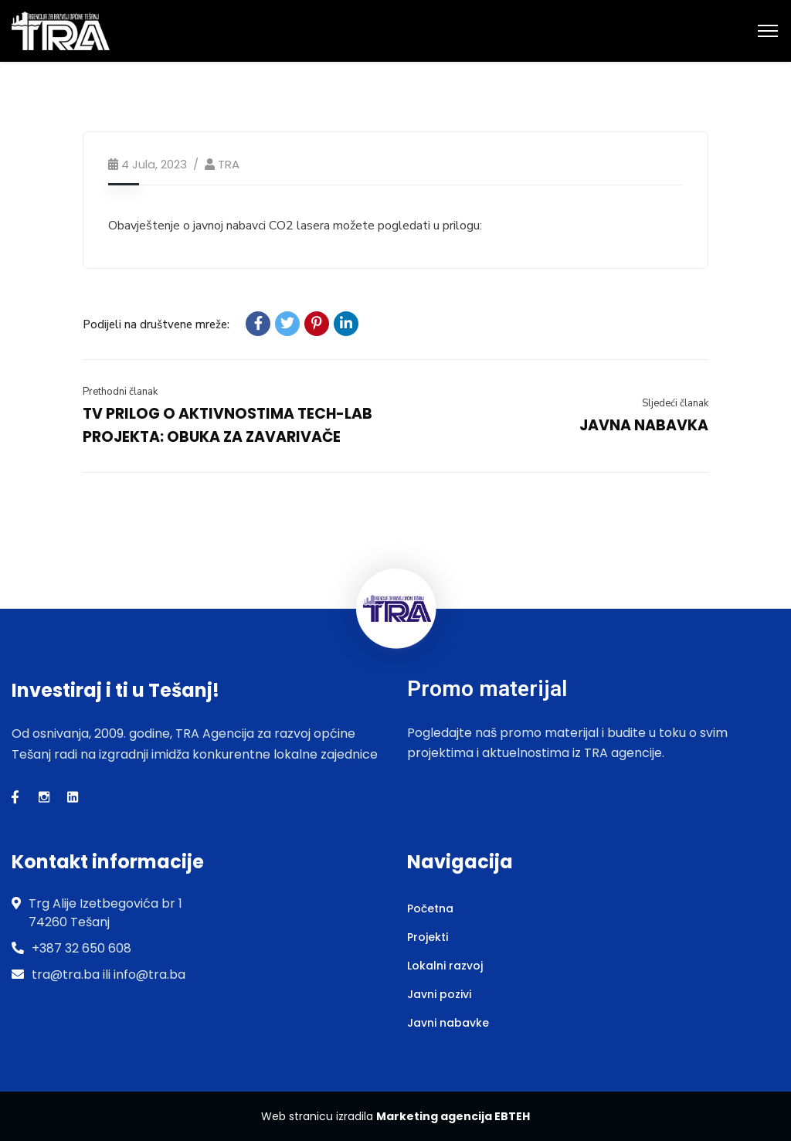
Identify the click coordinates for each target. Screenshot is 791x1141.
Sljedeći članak (675, 403)
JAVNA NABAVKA (643, 425)
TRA (228, 164)
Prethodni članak (120, 392)
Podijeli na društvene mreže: (156, 324)
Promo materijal (487, 688)
